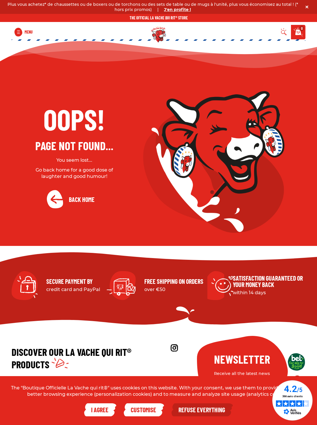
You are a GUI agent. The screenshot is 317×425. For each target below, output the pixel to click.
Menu (29, 32)
